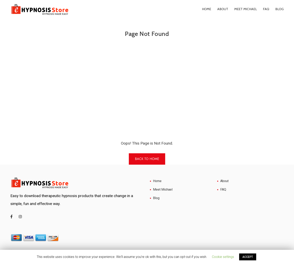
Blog (279, 9)
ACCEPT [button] (247, 257)
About (222, 9)
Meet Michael (245, 9)
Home (206, 9)
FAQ (266, 9)
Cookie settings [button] (223, 257)
